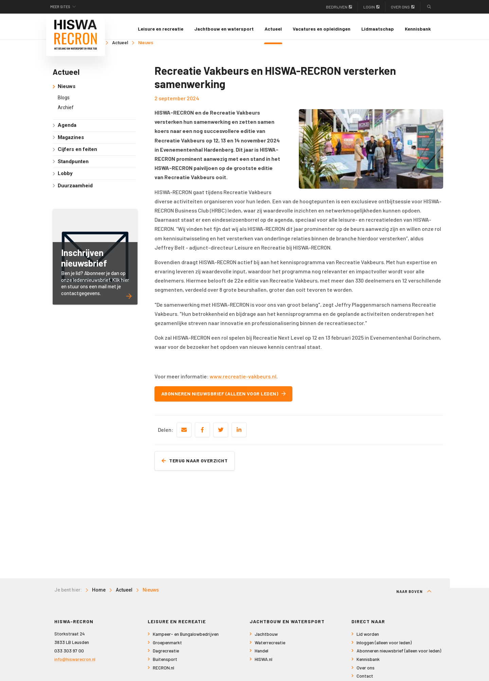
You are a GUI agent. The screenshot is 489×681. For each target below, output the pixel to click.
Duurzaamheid (75, 190)
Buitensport (165, 664)
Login (371, 6)
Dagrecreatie (166, 655)
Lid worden (368, 639)
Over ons (403, 6)
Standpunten (73, 166)
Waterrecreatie (270, 647)
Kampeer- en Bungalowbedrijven (186, 639)
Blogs (64, 102)
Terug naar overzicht (198, 465)
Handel (261, 655)
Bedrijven (339, 6)
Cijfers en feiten (77, 154)
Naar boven (414, 596)
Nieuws (145, 47)
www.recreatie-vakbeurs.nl (243, 380)
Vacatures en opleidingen (321, 29)
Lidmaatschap (377, 29)
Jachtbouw (266, 639)
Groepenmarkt (167, 647)
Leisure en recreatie (160, 29)
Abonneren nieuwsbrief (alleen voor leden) (227, 398)
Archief (66, 112)
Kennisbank (418, 29)
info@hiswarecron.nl (74, 663)
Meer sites (64, 6)
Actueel (273, 29)
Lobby (65, 178)
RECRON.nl (163, 672)
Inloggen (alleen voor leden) (384, 647)
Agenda (67, 130)
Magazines (71, 142)
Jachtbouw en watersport (224, 29)
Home (99, 594)
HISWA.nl (263, 664)
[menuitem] (160, 29)
